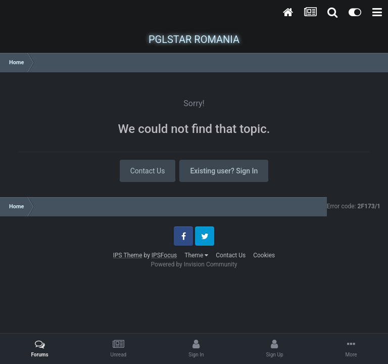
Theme (196, 255)
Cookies (264, 255)
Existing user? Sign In (224, 171)
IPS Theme (127, 255)
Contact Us (147, 171)
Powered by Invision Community (194, 264)
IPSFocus (164, 255)
